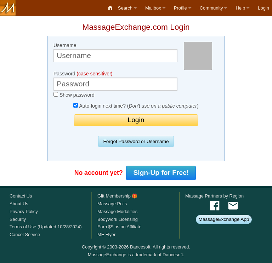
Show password (74, 95)
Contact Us (21, 196)
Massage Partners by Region (214, 196)
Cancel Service (25, 234)
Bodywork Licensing (117, 219)
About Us (19, 203)
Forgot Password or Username (136, 141)
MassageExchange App (224, 219)
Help (240, 8)
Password (115, 81)
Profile (180, 8)
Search (125, 8)
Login (263, 8)
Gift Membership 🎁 (117, 196)
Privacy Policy (24, 211)
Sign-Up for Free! (161, 172)
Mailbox (153, 8)
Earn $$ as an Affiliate (119, 226)
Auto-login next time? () (135, 106)
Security (18, 219)
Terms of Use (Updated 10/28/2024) (45, 226)
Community (211, 8)
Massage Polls (112, 203)
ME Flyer (106, 234)
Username (115, 52)
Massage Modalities (117, 211)
